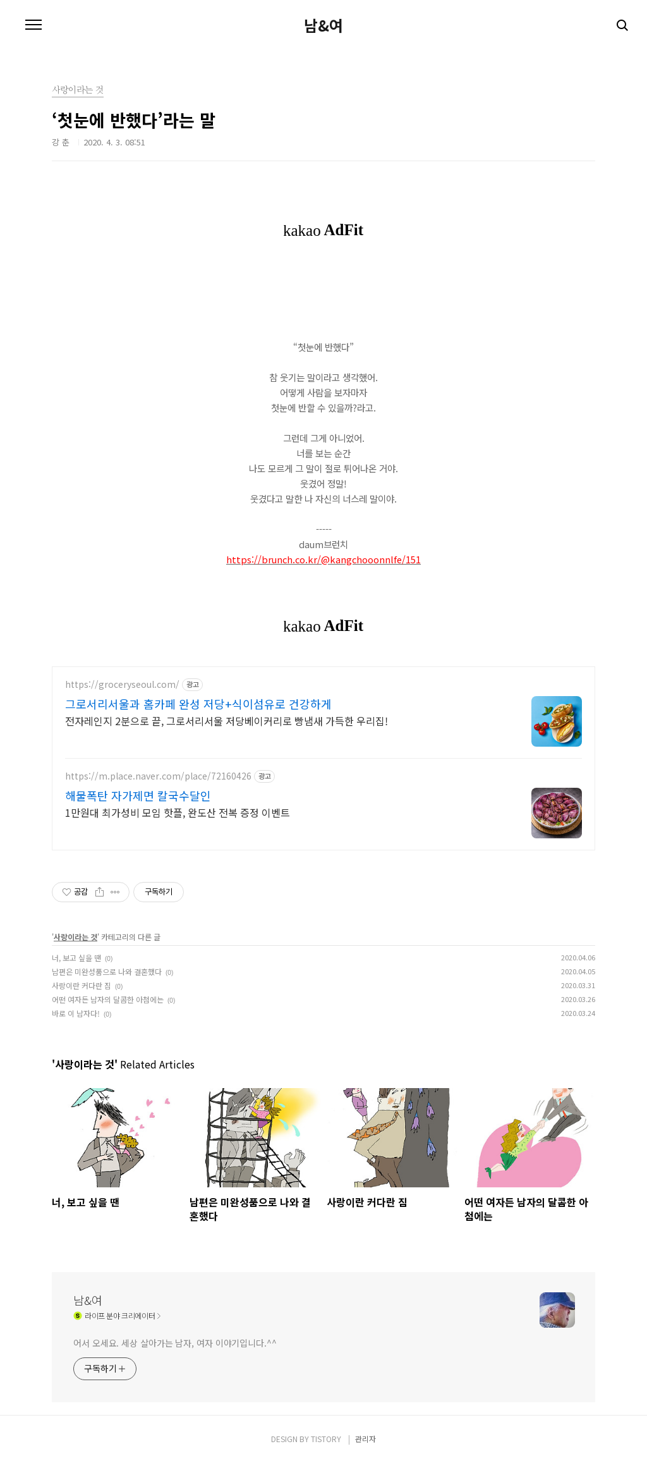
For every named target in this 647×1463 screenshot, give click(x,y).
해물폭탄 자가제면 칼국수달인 (138, 795)
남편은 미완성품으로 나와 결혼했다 (107, 971)
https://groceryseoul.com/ (122, 684)
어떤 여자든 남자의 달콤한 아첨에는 (108, 999)
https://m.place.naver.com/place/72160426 (158, 776)
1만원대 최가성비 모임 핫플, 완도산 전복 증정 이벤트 (177, 812)
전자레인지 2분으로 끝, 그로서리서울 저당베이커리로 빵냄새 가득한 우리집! (226, 720)
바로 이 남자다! (76, 1013)
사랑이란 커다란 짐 (81, 985)
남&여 (323, 25)
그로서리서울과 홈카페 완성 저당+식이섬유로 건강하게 (198, 703)
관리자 (365, 1438)
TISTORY (326, 1438)
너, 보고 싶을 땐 (76, 957)
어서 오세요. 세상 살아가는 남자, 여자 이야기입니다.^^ (175, 1343)
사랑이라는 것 (75, 936)
